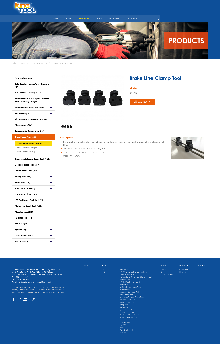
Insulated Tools (125, 321)
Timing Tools (124, 304)
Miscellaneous (125, 319)
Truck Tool (123, 331)
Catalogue (183, 268)
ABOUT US (105, 268)
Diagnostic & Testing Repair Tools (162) (32, 158)
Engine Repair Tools (127, 301)
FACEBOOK (13, 298)
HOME (102, 14)
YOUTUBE (23, 298)
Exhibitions (165, 268)
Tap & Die (123, 324)
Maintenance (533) (23, 124)
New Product (184, 271)
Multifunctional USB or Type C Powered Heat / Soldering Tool (136, 277)
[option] (66, 125)
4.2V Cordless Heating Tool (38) (29, 92)
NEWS (145, 14)
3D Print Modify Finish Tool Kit (130, 281)
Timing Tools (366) (23, 176)
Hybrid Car (124, 326)
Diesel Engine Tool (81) (25, 234)
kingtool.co (204, 3)
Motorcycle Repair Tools (128, 316)
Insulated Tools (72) (23, 217)
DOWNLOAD (161, 14)
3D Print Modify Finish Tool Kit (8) (29, 106)
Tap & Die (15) (21, 223)
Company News (167, 273)
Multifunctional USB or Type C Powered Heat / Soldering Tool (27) (32, 99)
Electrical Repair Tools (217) (27, 164)
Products (24, 62)
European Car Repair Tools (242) (29, 130)
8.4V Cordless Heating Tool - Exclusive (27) (32, 84)
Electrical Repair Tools (127, 299)
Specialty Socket (126, 309)
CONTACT (178, 14)
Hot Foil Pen (124, 283)
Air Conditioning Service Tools (130, 286)
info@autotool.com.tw (26, 281)
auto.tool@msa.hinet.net (44, 281)
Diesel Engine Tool (126, 329)
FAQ (103, 271)
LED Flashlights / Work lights (129, 314)
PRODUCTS (131, 14)
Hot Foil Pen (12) (22, 112)
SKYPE (33, 298)
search (203, 13)
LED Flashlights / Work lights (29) (29, 199)
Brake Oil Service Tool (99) (27, 147)
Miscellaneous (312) (24, 211)
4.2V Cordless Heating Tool (129, 273)
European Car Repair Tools (129, 291)
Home (14, 62)
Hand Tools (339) (22, 181)
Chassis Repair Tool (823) (26, 193)
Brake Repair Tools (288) (25, 136)
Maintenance (125, 289)
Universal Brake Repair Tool (62, 62)
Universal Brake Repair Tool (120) (29, 142)
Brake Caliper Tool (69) (26, 151)
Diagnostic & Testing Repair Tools (132, 296)
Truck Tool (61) (21, 240)
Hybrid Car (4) (21, 229)
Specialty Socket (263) (25, 187)
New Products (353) (23, 77)
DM (162, 271)
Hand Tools (124, 306)
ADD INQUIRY (144, 101)
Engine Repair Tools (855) (26, 170)
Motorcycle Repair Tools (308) (28, 205)
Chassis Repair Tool (127, 311)
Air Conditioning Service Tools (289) (31, 118)
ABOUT (115, 14)
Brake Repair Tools (40, 62)
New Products (125, 268)
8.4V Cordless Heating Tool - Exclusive (133, 271)
